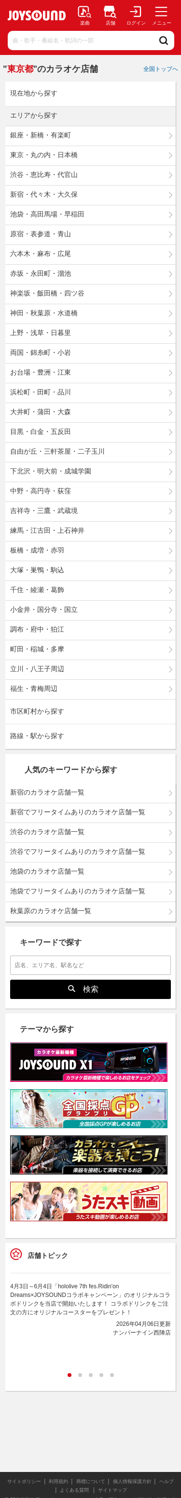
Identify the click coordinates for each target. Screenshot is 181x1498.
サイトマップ (112, 1490)
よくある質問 (75, 1490)
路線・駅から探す (37, 736)
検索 (83, 989)
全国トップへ (160, 69)
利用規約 (58, 1481)
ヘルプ (166, 1481)
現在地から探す (33, 93)
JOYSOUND (37, 15)
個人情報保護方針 (132, 1481)
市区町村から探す (37, 711)
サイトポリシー (24, 1481)
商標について (90, 1481)
